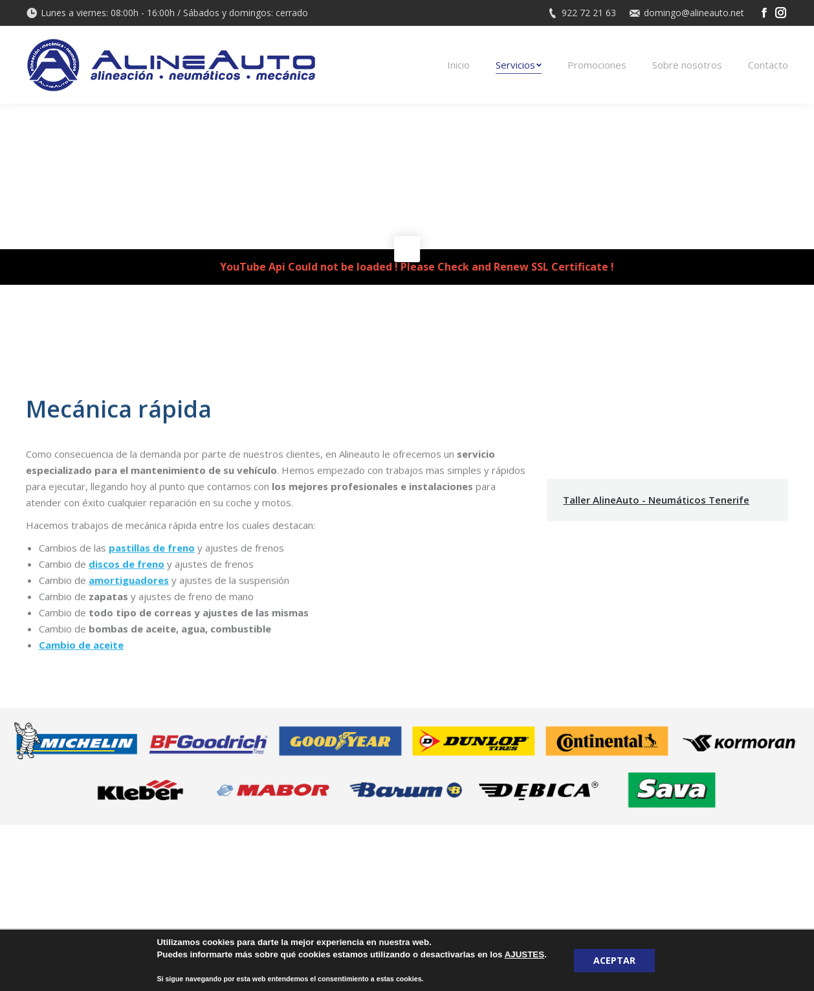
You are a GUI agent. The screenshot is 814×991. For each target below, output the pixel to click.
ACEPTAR (614, 960)
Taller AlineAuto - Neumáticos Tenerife (656, 499)
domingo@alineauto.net (694, 12)
